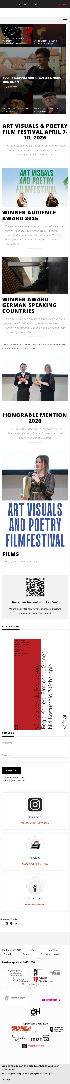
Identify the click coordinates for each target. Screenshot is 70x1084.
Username (7, 742)
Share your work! (35, 904)
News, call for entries (35, 863)
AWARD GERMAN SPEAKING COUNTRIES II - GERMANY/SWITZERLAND (12, 41)
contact (38, 958)
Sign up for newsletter (51, 954)
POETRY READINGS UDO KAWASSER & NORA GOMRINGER (32, 80)
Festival (7, 954)
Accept (6, 1079)
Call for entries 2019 (12, 950)
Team (25, 954)
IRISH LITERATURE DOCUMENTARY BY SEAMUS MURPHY (15, 110)
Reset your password (15, 780)
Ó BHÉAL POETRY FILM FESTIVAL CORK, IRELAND (47, 110)
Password (7, 755)
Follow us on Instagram (35, 823)
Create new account (14, 777)
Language (5, 919)
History (32, 950)
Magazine (53, 950)
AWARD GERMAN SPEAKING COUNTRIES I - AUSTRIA (45, 42)
